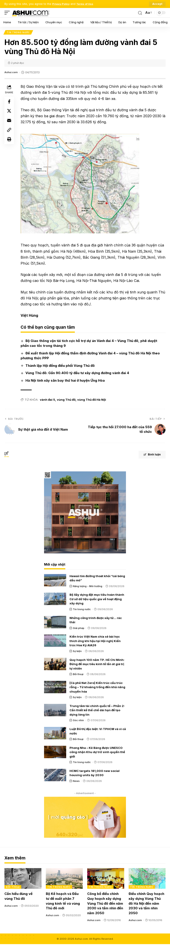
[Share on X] (9, 113)
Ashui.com (11, 73)
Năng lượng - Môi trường (87, 586)
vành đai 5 (48, 400)
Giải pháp (78, 628)
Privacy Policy (62, 4)
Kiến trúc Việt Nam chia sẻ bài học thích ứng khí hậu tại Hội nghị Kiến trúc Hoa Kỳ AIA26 (95, 642)
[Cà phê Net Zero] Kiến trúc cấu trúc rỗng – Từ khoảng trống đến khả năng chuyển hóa (97, 688)
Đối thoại (78, 675)
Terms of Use (89, 4)
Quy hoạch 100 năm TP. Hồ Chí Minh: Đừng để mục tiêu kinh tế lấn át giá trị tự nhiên (97, 665)
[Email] (9, 124)
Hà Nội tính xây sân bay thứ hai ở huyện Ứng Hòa (66, 381)
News (76, 781)
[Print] (9, 145)
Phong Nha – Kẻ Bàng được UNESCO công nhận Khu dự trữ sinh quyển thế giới (97, 753)
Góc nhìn (78, 721)
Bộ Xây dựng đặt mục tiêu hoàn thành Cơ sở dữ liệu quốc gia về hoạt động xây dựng (97, 600)
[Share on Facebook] (9, 103)
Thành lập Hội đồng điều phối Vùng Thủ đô (61, 366)
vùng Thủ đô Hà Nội (92, 400)
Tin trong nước (18, 32)
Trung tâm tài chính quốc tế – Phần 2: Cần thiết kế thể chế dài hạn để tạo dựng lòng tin (97, 711)
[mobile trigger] (8, 12)
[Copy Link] (9, 134)
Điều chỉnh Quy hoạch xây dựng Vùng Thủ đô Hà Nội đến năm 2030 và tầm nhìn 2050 (146, 904)
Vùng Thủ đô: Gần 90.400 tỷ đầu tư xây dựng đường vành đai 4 (78, 374)
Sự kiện (77, 651)
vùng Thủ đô (67, 400)
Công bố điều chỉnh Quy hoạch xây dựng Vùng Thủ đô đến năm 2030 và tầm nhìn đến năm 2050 (105, 904)
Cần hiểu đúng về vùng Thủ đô (18, 897)
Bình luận (148, 456)
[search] (139, 12)
